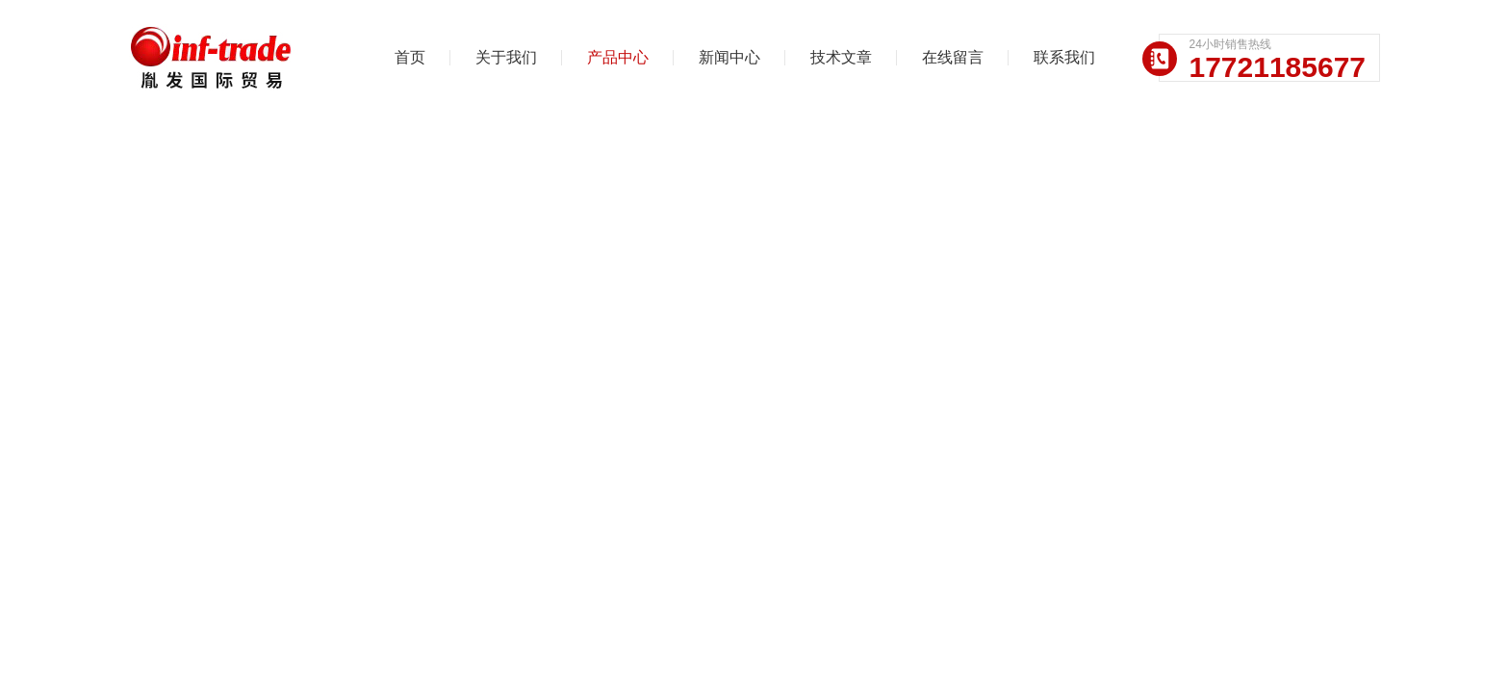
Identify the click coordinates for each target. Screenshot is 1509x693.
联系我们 (1064, 57)
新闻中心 (729, 57)
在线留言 (953, 57)
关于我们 (506, 57)
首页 (410, 57)
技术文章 (841, 57)
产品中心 (618, 57)
